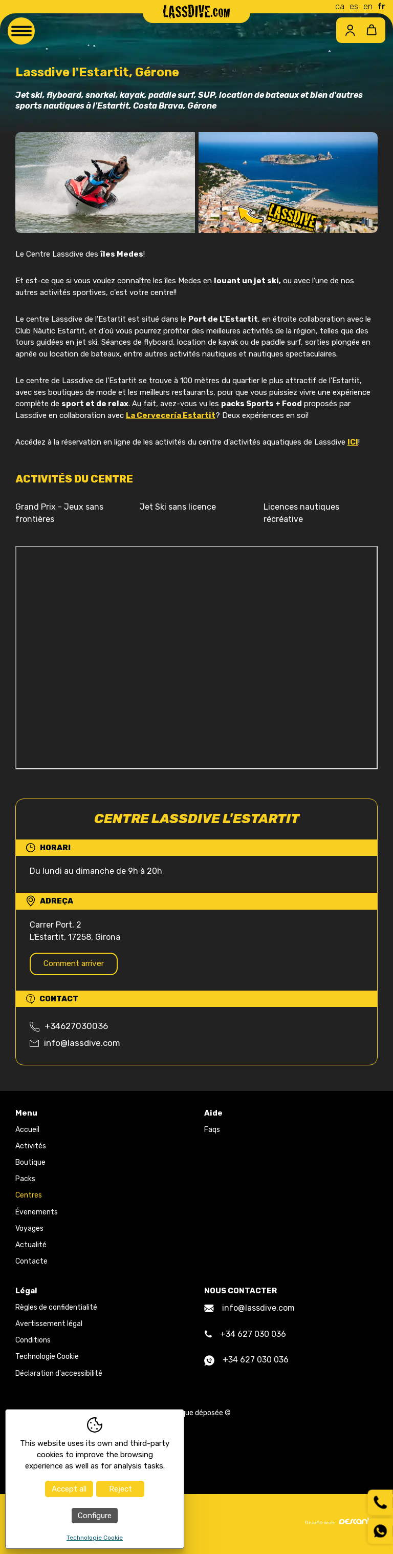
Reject (120, 1489)
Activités (30, 1148)
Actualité (31, 1247)
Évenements (36, 1213)
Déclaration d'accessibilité (58, 1375)
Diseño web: (341, 1524)
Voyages (29, 1230)
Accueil (27, 1131)
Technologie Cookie (47, 1358)
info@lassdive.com (75, 1044)
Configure (95, 1515)
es (354, 6)
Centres (28, 1197)
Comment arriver (78, 964)
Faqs (212, 1131)
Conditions (33, 1342)
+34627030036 (69, 1028)
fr (381, 6)
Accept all (69, 1489)
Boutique (30, 1164)
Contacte (31, 1263)
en (368, 6)
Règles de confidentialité (56, 1309)
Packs (25, 1181)
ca (339, 6)
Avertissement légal (48, 1325)
